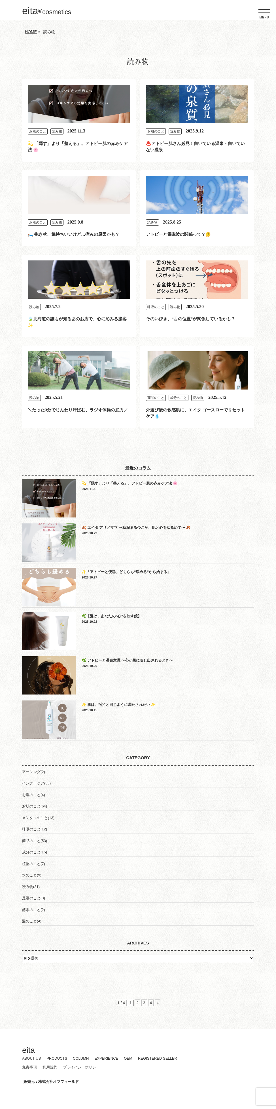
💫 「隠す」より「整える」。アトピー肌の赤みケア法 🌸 (129, 483)
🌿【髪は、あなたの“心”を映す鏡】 (111, 616)
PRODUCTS (56, 1058)
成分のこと (178, 398)
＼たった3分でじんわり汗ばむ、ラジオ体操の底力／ (78, 409)
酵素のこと (31, 910)
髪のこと (29, 921)
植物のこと (31, 864)
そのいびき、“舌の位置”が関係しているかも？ (190, 318)
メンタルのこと (35, 818)
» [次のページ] (157, 1003)
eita (46, 11)
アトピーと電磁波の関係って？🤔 (178, 234)
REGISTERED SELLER (157, 1058)
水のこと (29, 875)
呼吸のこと (155, 307)
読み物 (57, 131)
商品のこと (155, 398)
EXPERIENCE (106, 1058)
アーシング (31, 772)
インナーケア (33, 783)
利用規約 (50, 1067)
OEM (128, 1058)
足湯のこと (31, 898)
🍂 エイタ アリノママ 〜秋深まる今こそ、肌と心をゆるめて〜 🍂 (136, 527)
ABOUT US (31, 1058)
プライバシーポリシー (81, 1067)
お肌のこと (37, 131)
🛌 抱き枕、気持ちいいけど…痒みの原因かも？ (73, 234)
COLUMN (81, 1058)
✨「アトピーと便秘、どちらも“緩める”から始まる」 (126, 572)
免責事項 (29, 1067)
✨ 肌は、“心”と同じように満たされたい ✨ (118, 704)
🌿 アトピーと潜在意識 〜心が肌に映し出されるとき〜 (127, 660)
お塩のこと (31, 795)
